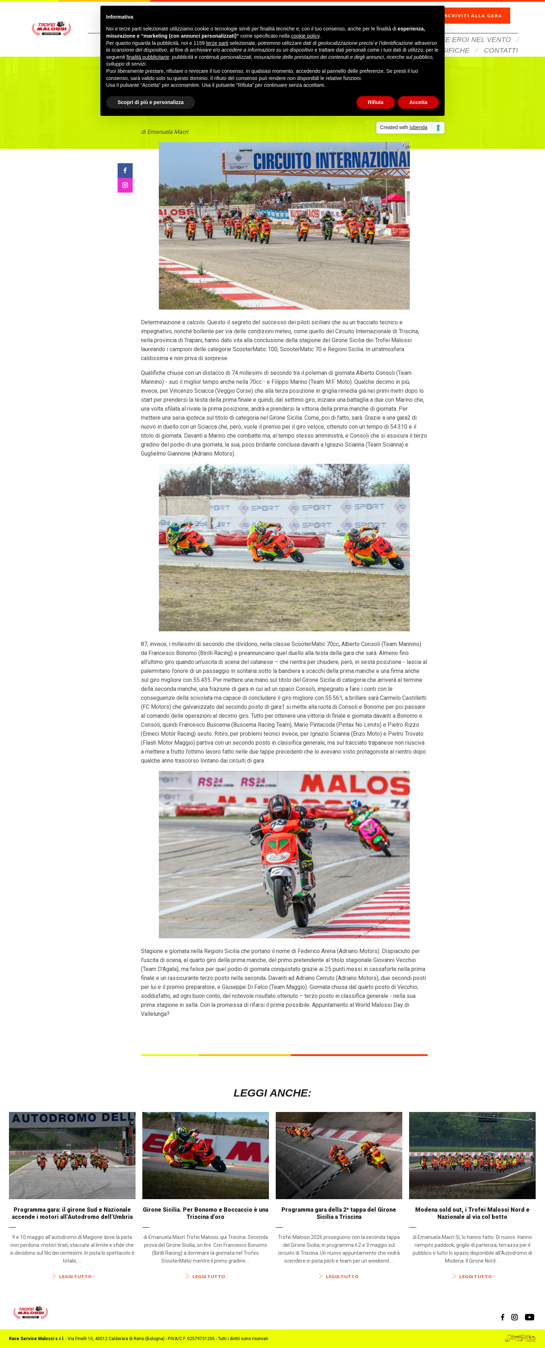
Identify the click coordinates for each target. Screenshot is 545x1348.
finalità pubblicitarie (148, 57)
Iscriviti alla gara (478, 11)
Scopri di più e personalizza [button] (151, 102)
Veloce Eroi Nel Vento (466, 29)
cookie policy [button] (305, 36)
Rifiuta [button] (376, 102)
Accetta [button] (418, 102)
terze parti (217, 43)
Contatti (501, 40)
